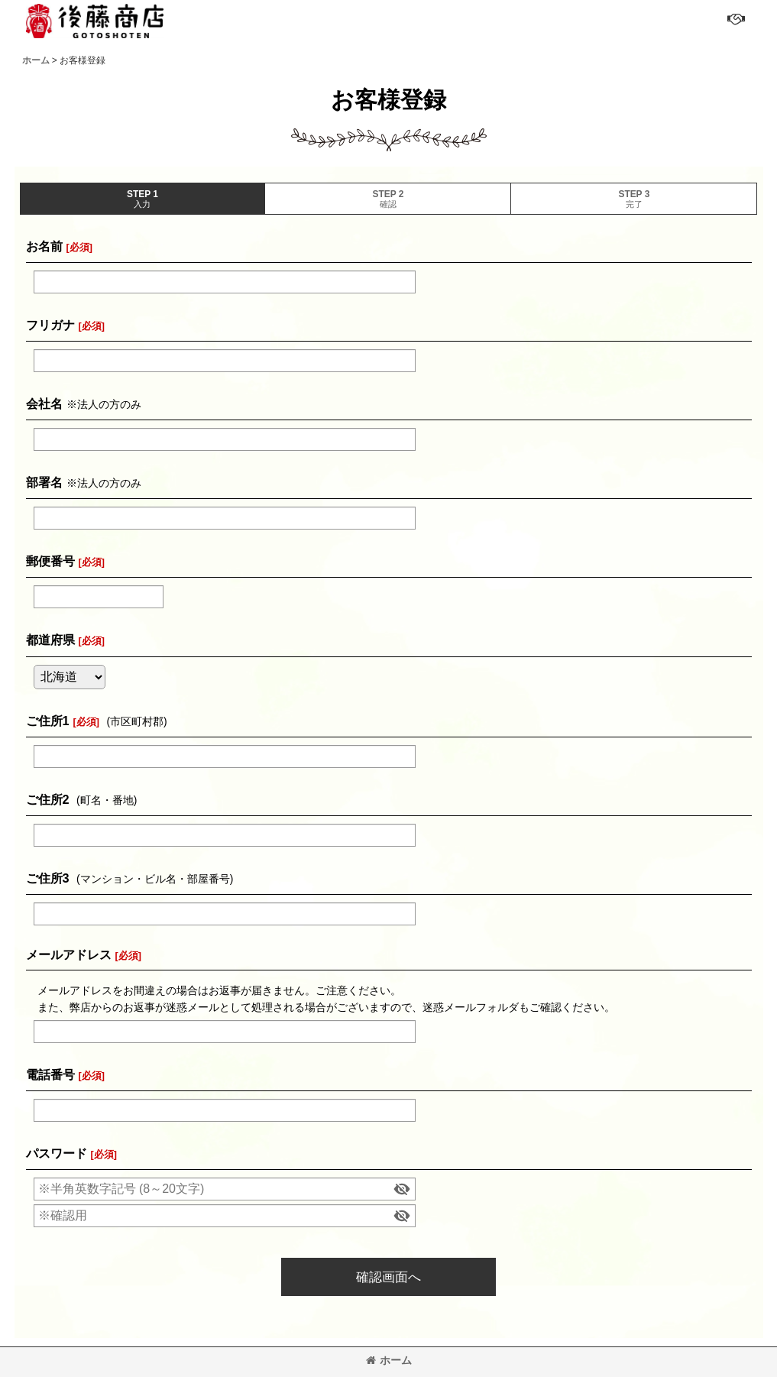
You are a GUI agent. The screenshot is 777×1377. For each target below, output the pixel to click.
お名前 (44, 246)
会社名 (44, 403)
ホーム (389, 1360)
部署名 (44, 482)
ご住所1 (48, 720)
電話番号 (50, 1074)
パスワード (56, 1153)
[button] (734, 19)
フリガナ (50, 325)
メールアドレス (69, 954)
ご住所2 (48, 799)
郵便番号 (50, 561)
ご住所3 (48, 878)
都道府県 (50, 639)
